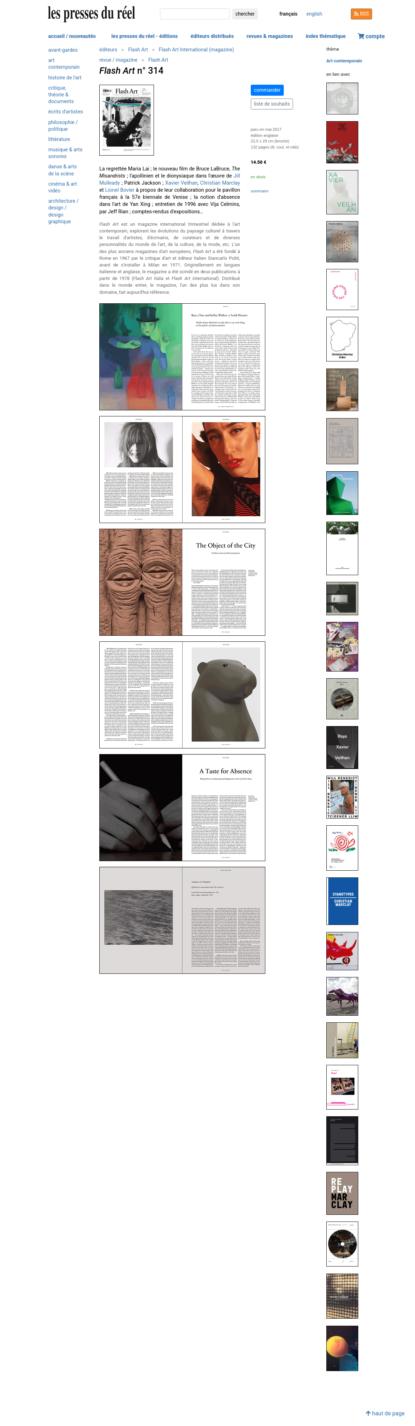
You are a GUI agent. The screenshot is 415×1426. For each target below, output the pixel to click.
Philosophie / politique (63, 125)
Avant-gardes (63, 50)
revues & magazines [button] (270, 36)
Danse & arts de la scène (62, 170)
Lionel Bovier (119, 190)
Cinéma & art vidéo (62, 187)
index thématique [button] (326, 36)
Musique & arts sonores (65, 153)
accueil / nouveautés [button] (72, 36)
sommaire (260, 191)
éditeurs (108, 49)
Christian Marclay (220, 183)
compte (371, 36)
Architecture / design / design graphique (63, 211)
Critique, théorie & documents (61, 95)
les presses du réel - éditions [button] (144, 36)
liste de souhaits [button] (272, 104)
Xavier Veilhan (181, 183)
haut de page (385, 1413)
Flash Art (138, 49)
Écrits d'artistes (65, 112)
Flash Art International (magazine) (196, 49)
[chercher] (194, 14)
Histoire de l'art (65, 78)
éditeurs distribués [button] (212, 36)
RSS (361, 14)
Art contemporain (64, 63)
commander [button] (267, 90)
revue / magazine (118, 60)
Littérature (59, 139)
